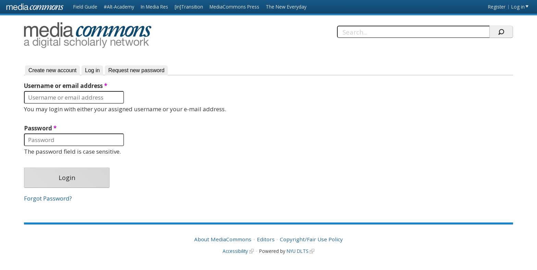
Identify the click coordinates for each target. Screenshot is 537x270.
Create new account (52, 70)
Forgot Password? (48, 198)
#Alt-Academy (119, 6)
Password (40, 128)
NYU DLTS (298, 251)
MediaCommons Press (234, 6)
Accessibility (235, 251)
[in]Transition (189, 6)
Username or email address (65, 86)
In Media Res (154, 6)
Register (496, 6)
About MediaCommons (222, 239)
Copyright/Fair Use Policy (311, 239)
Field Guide (85, 6)
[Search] (413, 32)
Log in (518, 6)
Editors (266, 239)
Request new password (136, 70)
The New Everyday (286, 6)
